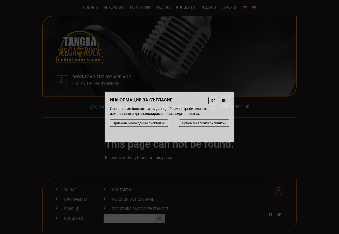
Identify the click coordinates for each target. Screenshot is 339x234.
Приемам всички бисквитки (204, 123)
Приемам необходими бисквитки (139, 123)
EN (224, 100)
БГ (213, 100)
